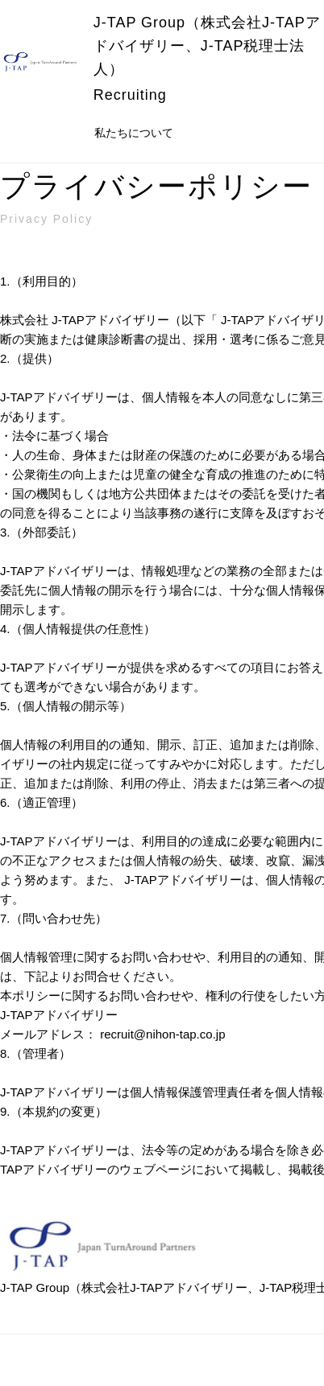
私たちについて (133, 132)
